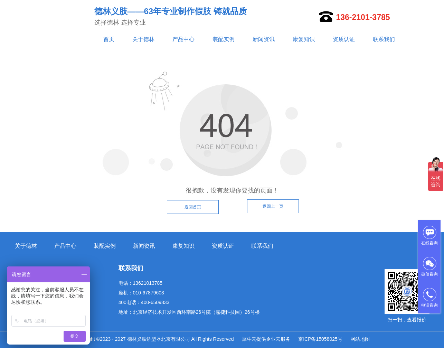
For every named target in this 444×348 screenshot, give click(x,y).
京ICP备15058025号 (320, 339)
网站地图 (360, 339)
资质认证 (344, 39)
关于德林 (143, 39)
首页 (108, 39)
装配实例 (223, 39)
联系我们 (384, 39)
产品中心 (183, 39)
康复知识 (304, 39)
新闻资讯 (264, 39)
